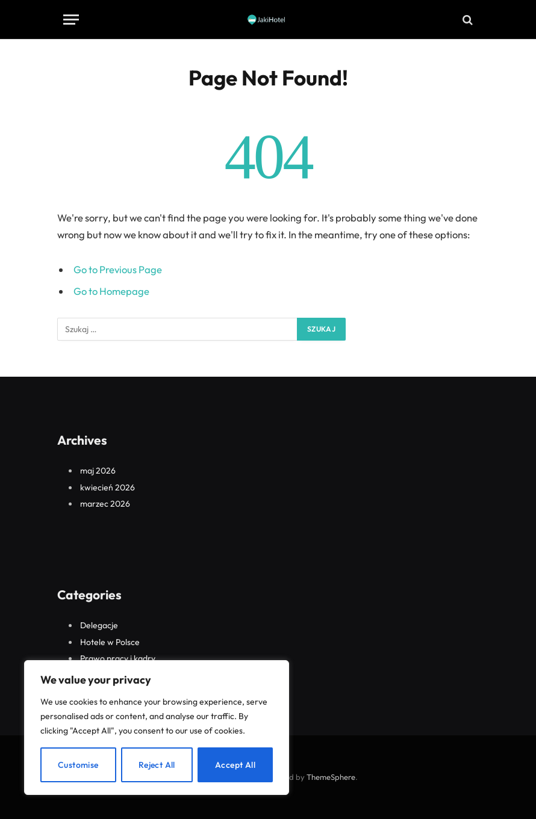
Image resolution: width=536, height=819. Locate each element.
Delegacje (99, 625)
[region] (156, 727)
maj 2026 (98, 470)
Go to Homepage (111, 291)
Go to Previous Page (117, 269)
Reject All (157, 764)
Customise (78, 764)
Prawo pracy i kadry (117, 658)
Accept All (235, 764)
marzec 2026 (105, 503)
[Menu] (71, 19)
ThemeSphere (331, 777)
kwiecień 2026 (107, 487)
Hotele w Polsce (110, 642)
